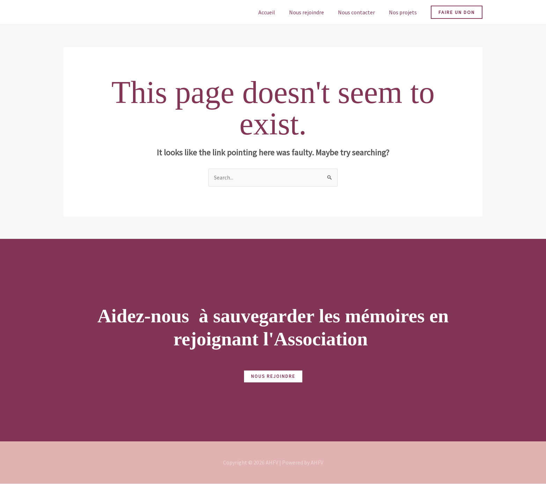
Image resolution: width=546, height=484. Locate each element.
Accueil (276, 12)
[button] (456, 12)
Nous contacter (360, 12)
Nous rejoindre (313, 12)
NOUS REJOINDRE (273, 377)
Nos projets (404, 12)
